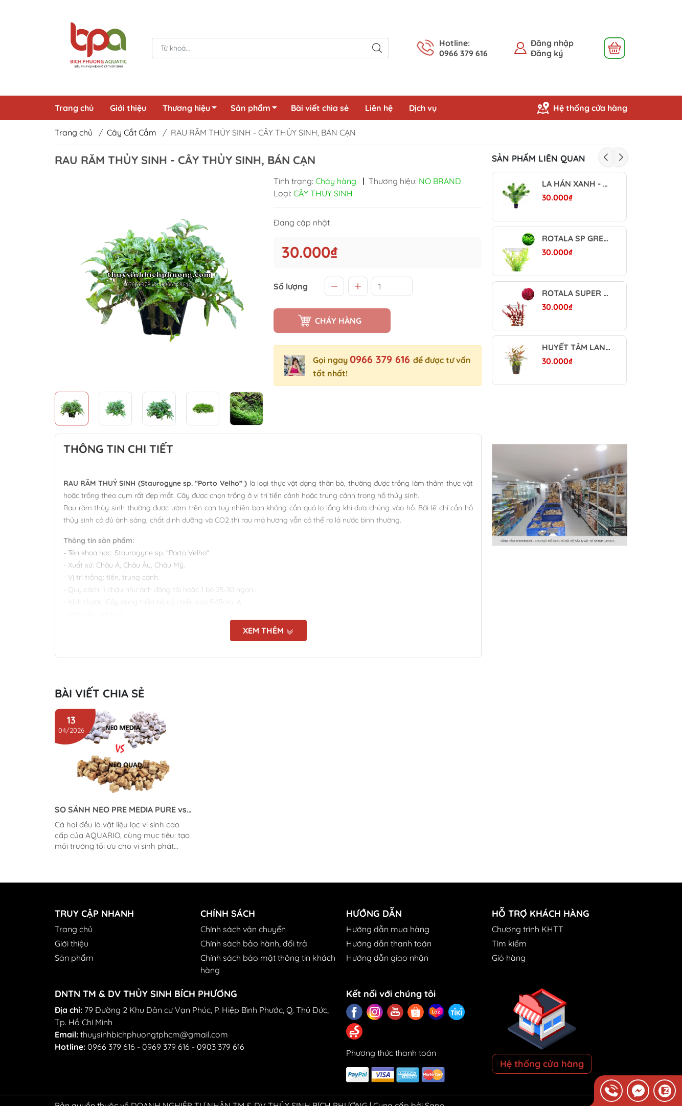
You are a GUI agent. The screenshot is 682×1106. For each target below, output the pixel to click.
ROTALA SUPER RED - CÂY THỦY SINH (576, 293)
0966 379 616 (381, 359)
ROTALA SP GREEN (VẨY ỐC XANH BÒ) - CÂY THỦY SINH (576, 238)
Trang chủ (74, 108)
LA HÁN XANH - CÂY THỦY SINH (576, 184)
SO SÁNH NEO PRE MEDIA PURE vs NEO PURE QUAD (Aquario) (121, 809)
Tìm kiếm (509, 943)
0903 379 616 (220, 1047)
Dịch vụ (423, 108)
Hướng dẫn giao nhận (387, 958)
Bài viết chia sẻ (320, 108)
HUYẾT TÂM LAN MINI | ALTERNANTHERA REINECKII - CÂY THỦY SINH (576, 347)
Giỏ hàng (509, 958)
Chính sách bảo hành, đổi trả (253, 943)
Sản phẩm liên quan (538, 158)
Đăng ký (547, 53)
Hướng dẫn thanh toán (388, 943)
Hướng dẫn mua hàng (387, 929)
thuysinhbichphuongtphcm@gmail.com (154, 1034)
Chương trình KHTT (527, 929)
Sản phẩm (257, 109)
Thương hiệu (192, 109)
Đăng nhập (552, 43)
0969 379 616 (166, 1047)
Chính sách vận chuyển (243, 929)
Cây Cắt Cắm (131, 132)
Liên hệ (379, 108)
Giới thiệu (128, 108)
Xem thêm (268, 630)
